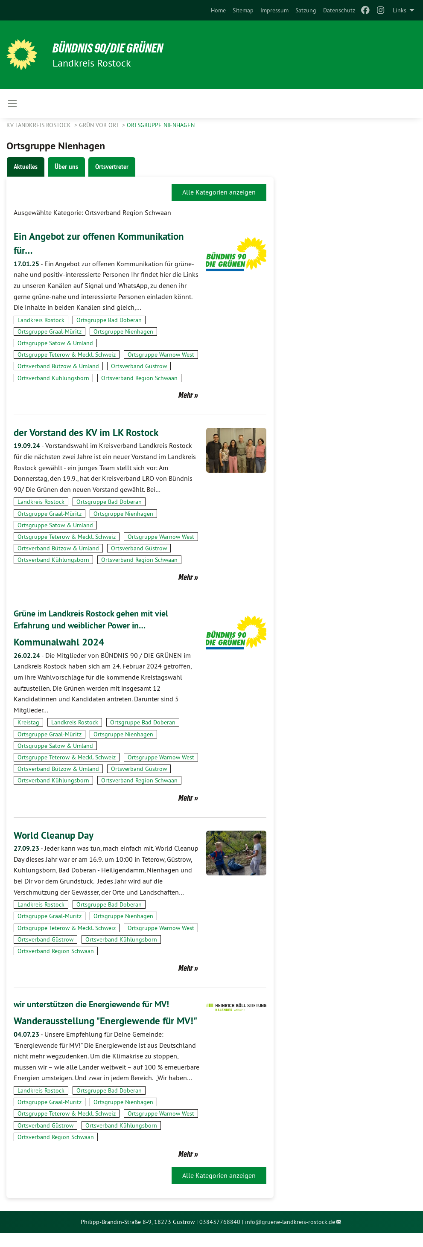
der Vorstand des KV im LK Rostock (88, 432)
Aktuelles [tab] (26, 167)
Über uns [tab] (66, 167)
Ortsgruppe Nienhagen (161, 125)
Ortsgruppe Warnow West (161, 354)
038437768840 (219, 1235)
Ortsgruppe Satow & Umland (55, 343)
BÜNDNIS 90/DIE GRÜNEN (111, 47)
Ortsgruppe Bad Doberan (109, 320)
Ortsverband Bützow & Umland (58, 366)
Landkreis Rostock (41, 320)
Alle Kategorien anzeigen (219, 192)
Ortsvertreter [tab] (111, 167)
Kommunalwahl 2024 (61, 641)
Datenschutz (339, 10)
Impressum (274, 10)
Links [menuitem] (399, 10)
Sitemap (243, 10)
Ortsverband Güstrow (139, 366)
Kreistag (28, 722)
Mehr (185, 395)
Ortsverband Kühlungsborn (53, 378)
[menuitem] (218, 10)
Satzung (305, 10)
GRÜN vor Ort (99, 125)
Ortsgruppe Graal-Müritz (50, 331)
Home (218, 10)
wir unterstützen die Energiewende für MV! (91, 1003)
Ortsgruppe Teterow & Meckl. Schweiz (67, 354)
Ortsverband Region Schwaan (139, 378)
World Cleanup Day (55, 834)
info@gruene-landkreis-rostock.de (290, 1235)
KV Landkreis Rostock (39, 125)
